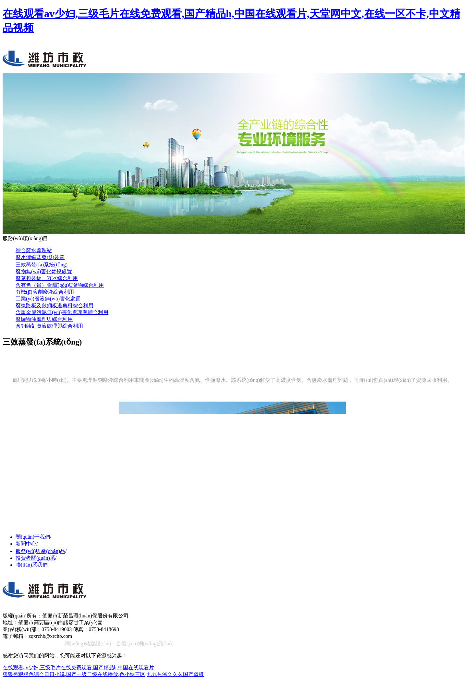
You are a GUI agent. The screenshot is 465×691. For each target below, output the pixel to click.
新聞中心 (26, 543)
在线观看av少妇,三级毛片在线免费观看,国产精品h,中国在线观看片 (78, 667)
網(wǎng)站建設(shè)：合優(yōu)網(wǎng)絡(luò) (119, 643)
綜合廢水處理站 (34, 250)
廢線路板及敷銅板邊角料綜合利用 (54, 305)
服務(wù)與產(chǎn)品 (40, 551)
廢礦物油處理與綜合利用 (44, 319)
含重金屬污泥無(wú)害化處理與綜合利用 (62, 312)
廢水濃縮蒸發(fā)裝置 (40, 257)
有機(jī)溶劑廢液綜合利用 (45, 292)
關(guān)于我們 (33, 537)
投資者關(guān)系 (35, 558)
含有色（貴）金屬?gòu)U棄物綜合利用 (60, 285)
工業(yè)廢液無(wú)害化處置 (48, 298)
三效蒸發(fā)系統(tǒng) (41, 264)
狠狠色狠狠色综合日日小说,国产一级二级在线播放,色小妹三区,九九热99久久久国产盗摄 (103, 674)
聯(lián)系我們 (32, 565)
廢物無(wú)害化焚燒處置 (44, 271)
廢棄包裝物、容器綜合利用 (47, 278)
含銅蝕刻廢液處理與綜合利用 (49, 326)
